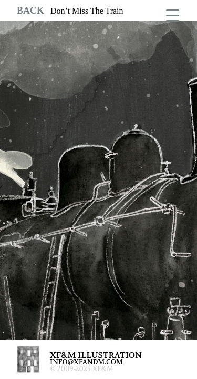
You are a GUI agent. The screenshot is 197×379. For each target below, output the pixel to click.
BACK (30, 10)
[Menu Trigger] (172, 14)
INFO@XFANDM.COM (86, 361)
